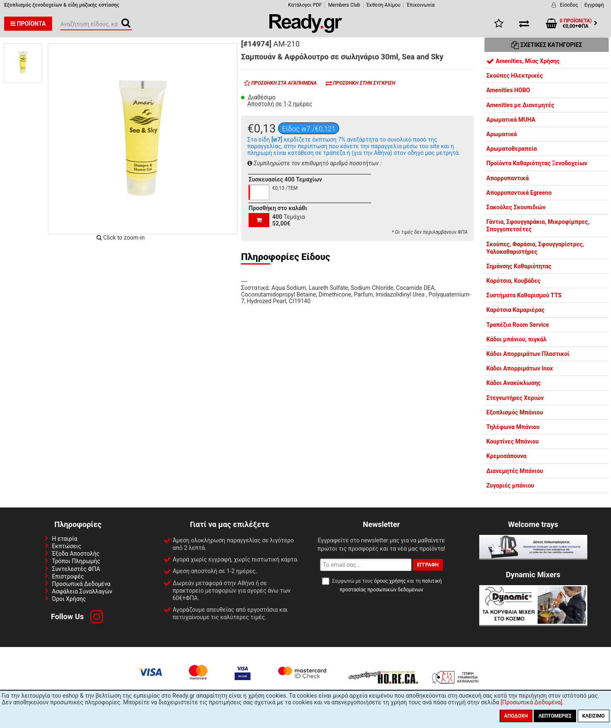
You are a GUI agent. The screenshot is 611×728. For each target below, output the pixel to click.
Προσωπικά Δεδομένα (81, 584)
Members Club (344, 5)
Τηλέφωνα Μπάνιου (513, 427)
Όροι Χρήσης (69, 599)
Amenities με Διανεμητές (520, 105)
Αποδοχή (516, 716)
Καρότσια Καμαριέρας (515, 309)
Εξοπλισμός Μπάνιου (514, 412)
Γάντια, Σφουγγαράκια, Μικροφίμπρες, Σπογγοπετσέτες (537, 225)
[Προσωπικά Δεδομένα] (531, 702)
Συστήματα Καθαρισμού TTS (524, 295)
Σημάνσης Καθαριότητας (518, 266)
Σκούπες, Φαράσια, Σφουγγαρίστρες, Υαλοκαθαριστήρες (535, 248)
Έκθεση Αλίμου (384, 5)
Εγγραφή (594, 5)
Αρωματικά (501, 134)
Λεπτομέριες (555, 716)
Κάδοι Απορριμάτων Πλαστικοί (527, 354)
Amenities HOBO (508, 90)
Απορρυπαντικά (507, 178)
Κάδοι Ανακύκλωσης (513, 383)
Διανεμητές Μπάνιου (514, 471)
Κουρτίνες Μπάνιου (512, 441)
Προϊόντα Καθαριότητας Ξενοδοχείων (536, 163)
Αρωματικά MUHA (510, 119)
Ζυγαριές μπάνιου (510, 485)
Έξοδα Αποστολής (76, 553)
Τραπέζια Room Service (517, 324)
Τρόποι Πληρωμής (76, 561)
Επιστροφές (68, 576)
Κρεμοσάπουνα (506, 456)
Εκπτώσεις (66, 546)
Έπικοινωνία (420, 5)
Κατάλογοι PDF (305, 5)
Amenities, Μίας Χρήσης (522, 61)
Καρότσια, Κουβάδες (513, 280)
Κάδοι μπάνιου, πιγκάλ (516, 339)
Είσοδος (569, 5)
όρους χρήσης (390, 581)
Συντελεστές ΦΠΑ (76, 569)
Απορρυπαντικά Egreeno (519, 192)
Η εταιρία (64, 538)
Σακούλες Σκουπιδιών (515, 207)
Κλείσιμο (593, 716)
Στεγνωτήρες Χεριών (515, 398)
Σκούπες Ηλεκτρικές (514, 75)
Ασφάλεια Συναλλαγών (82, 591)
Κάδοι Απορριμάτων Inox (519, 368)
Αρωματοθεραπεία (511, 148)
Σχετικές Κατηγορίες (546, 45)
